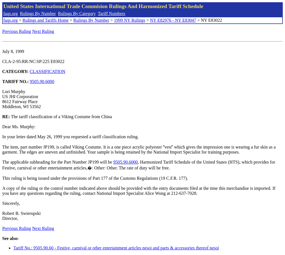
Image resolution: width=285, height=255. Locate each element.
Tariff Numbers (111, 13)
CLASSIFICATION (47, 71)
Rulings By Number (38, 13)
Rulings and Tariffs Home (46, 20)
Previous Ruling (16, 31)
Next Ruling (43, 31)
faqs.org (10, 13)
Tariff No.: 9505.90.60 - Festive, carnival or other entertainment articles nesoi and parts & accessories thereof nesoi (116, 248)
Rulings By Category (77, 13)
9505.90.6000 (42, 81)
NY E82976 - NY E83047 (173, 20)
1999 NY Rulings (129, 20)
